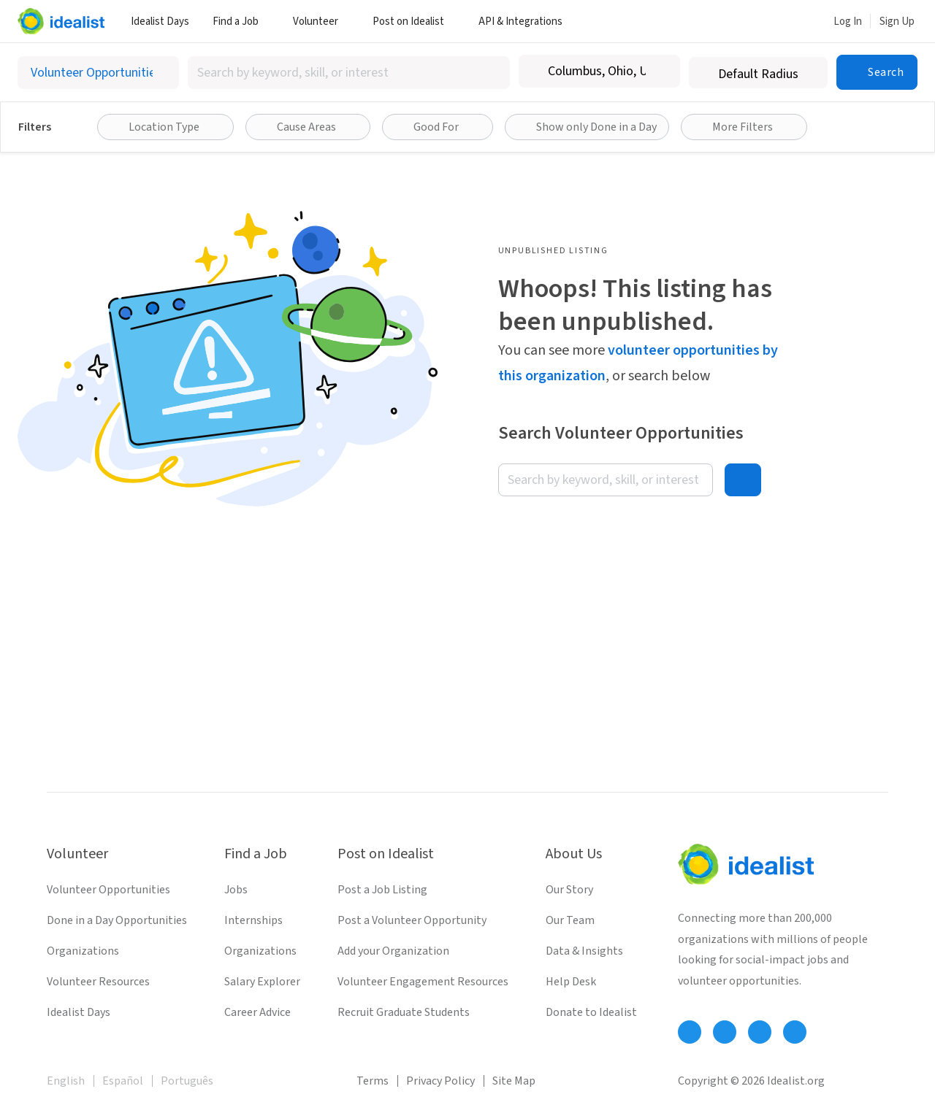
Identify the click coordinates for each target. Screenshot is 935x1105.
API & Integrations (525, 21)
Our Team (570, 920)
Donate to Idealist (591, 1012)
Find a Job (241, 21)
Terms (372, 1081)
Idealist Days (160, 21)
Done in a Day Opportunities (117, 920)
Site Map (513, 1081)
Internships (253, 920)
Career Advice (257, 1012)
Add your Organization (393, 951)
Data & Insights (584, 951)
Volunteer (321, 21)
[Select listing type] (98, 72)
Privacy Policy (440, 1081)
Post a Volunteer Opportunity (411, 920)
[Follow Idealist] (689, 1032)
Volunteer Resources (98, 982)
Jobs (236, 890)
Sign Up (897, 21)
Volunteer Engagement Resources (422, 982)
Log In (847, 21)
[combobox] (349, 72)
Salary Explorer (262, 982)
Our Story (569, 890)
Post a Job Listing (382, 890)
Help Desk (571, 982)
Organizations (83, 951)
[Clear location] (659, 71)
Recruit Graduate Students (403, 1012)
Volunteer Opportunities (108, 890)
